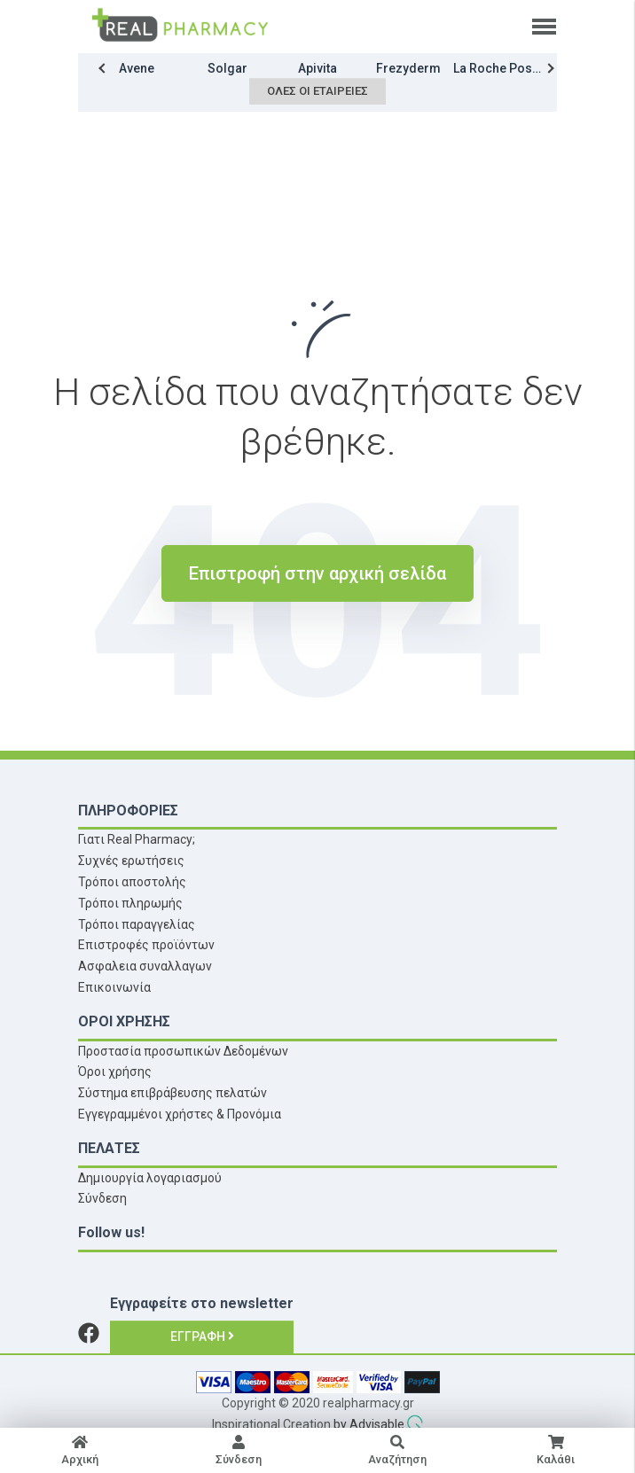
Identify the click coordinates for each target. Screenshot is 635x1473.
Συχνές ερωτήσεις (131, 860)
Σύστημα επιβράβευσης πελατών (172, 1093)
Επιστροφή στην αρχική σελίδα (317, 573)
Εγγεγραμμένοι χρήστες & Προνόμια (179, 1114)
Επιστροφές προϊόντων (146, 945)
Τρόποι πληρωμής (130, 903)
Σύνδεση (102, 1198)
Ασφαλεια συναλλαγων (145, 966)
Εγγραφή (202, 1336)
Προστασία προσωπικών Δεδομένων (183, 1051)
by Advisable (368, 1424)
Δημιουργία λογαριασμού (150, 1178)
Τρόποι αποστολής (132, 882)
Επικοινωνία (114, 987)
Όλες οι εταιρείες (317, 90)
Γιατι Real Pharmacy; (136, 839)
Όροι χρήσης (115, 1071)
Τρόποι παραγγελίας (136, 924)
